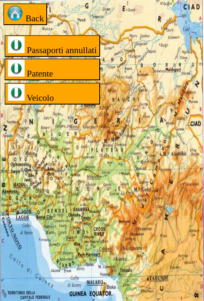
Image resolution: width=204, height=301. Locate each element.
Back (25, 14)
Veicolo (31, 93)
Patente (30, 69)
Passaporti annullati (52, 45)
